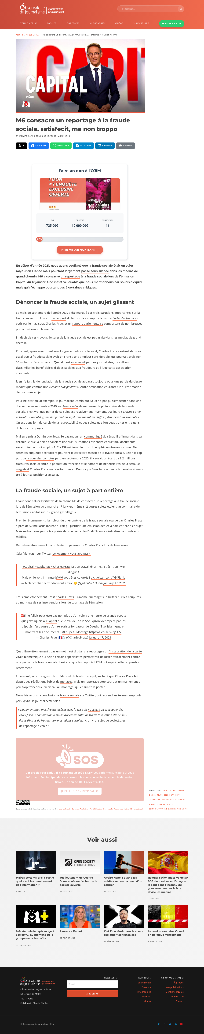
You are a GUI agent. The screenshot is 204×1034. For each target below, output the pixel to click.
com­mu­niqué (93, 436)
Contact (179, 1001)
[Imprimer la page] (125, 145)
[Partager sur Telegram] (83, 145)
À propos (179, 982)
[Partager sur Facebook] (39, 145)
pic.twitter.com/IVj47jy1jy (108, 577)
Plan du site (177, 996)
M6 (186, 809)
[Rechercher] (181, 9)
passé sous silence (95, 271)
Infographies (144, 991)
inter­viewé (78, 362)
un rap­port (58, 318)
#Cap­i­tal (28, 566)
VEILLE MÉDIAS (29, 23)
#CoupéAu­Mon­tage (75, 632)
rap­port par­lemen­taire (87, 323)
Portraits (146, 996)
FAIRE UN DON (171, 23)
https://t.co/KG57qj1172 (105, 632)
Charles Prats (65, 597)
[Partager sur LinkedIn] (105, 145)
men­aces (66, 681)
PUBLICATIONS (141, 23)
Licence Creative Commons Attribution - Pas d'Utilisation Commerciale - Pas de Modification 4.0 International (101, 809)
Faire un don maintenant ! (79, 249)
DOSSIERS (52, 23)
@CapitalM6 (42, 566)
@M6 (59, 577)
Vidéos (147, 1001)
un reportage (70, 276)
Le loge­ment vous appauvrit (71, 553)
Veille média (144, 982)
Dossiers (146, 987)
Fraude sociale (69, 695)
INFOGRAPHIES (97, 23)
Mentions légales (174, 991)
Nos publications (175, 987)
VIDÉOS (119, 23)
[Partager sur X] (21, 145)
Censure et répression (173, 790)
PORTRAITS (73, 23)
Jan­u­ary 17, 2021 (114, 583)
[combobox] (147, 9)
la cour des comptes (40, 458)
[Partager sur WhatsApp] (60, 145)
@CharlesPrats (60, 566)
